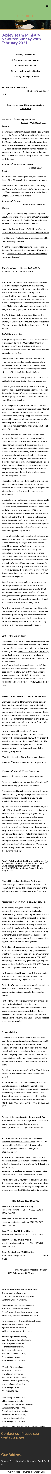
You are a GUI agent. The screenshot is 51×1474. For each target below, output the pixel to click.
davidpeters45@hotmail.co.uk (22, 967)
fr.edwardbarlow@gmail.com (15, 1234)
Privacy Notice (13, 1472)
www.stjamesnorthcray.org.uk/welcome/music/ (23, 1127)
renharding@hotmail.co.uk (13, 1209)
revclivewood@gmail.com (13, 1243)
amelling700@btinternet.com (15, 868)
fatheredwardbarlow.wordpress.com (18, 1141)
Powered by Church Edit (33, 1472)
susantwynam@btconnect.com (15, 1222)
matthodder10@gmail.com (14, 1255)
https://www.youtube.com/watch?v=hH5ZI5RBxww (25, 232)
